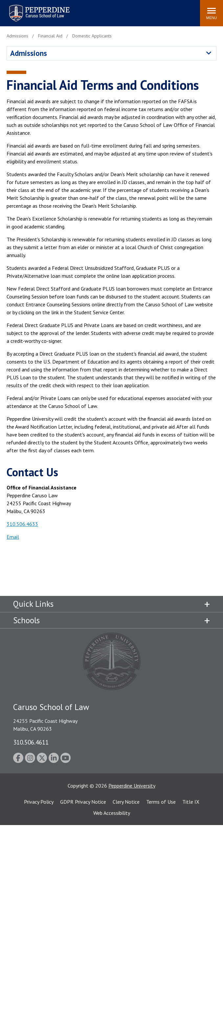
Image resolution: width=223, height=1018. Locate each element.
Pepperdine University (131, 785)
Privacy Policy (39, 801)
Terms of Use (161, 801)
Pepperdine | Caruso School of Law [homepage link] (38, 9)
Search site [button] (106, 10)
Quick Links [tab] (33, 604)
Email (13, 536)
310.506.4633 (22, 524)
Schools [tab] (26, 620)
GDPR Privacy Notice (83, 801)
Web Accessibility (111, 813)
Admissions (28, 53)
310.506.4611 (31, 742)
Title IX (190, 801)
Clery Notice (126, 801)
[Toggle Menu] (211, 13)
